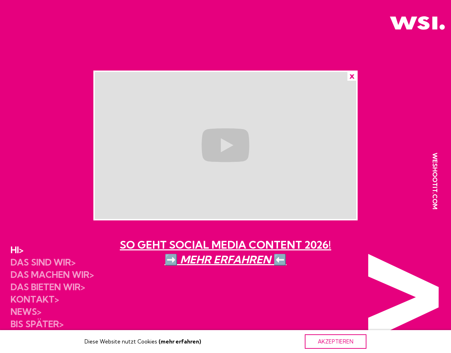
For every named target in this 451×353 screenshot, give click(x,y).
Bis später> (37, 323)
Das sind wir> (43, 262)
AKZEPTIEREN (335, 341)
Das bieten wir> (48, 286)
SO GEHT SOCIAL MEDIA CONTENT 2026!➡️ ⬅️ (225, 252)
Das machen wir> (52, 274)
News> (26, 311)
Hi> (17, 249)
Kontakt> (35, 299)
